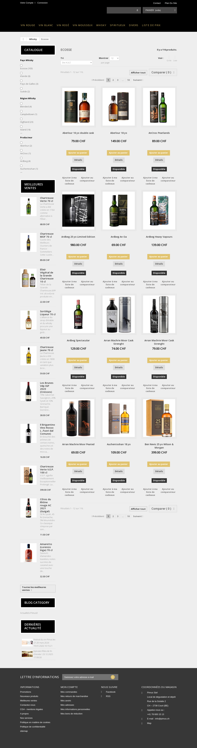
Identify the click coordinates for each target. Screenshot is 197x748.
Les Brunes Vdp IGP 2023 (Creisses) (46, 387)
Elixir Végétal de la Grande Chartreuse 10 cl (47, 275)
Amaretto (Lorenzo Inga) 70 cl (46, 547)
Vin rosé (63, 25)
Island (25, 129)
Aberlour (26, 145)
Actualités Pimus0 (29, 612)
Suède (25, 91)
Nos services (26, 718)
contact (157, 3)
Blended (26, 106)
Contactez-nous (27, 705)
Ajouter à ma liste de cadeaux (69, 180)
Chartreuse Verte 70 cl (47, 199)
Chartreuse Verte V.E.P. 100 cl (47, 469)
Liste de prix (151, 25)
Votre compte (27, 3)
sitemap (24, 731)
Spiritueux (117, 25)
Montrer (103, 58)
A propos (24, 713)
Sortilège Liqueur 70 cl (48, 313)
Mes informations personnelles (75, 709)
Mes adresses (67, 705)
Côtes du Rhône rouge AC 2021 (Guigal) (45, 505)
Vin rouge (28, 25)
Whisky (101, 25)
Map (149, 723)
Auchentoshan (29, 168)
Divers (133, 25)
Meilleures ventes (33, 186)
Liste (175, 58)
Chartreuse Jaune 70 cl (47, 348)
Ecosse (26, 68)
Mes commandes (69, 692)
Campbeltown (28, 114)
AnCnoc (25, 153)
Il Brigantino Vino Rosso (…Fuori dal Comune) (47, 429)
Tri (62, 58)
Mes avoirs (66, 700)
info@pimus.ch (162, 718)
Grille (169, 58)
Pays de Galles (29, 83)
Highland (26, 121)
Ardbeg (25, 161)
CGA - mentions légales (31, 709)
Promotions (25, 692)
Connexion (42, 3)
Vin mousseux (83, 25)
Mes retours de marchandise (74, 696)
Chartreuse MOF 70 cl (47, 235)
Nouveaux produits (29, 696)
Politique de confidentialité (32, 726)
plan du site (171, 3)
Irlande (25, 76)
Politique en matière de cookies (35, 722)
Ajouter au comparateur (87, 179)
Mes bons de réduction (72, 713)
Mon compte (69, 687)
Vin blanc (46, 25)
